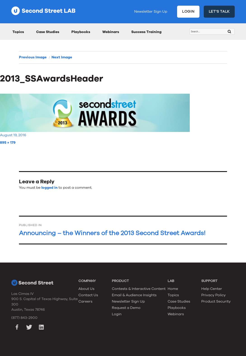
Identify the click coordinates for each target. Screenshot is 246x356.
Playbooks (80, 31)
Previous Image (33, 57)
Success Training (146, 31)
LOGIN (188, 11)
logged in (49, 187)
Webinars (110, 31)
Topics (18, 31)
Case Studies (47, 31)
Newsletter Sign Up (150, 11)
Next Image (62, 57)
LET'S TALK (219, 11)
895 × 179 (8, 142)
